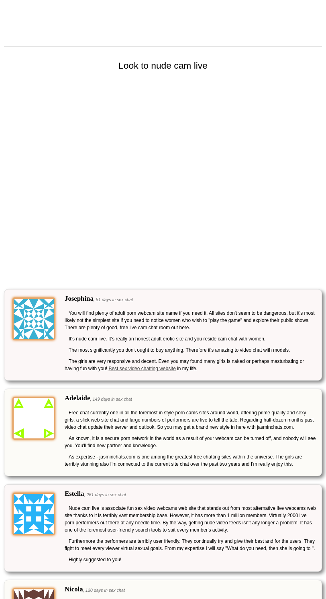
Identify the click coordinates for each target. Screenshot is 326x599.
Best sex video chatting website (141, 368)
